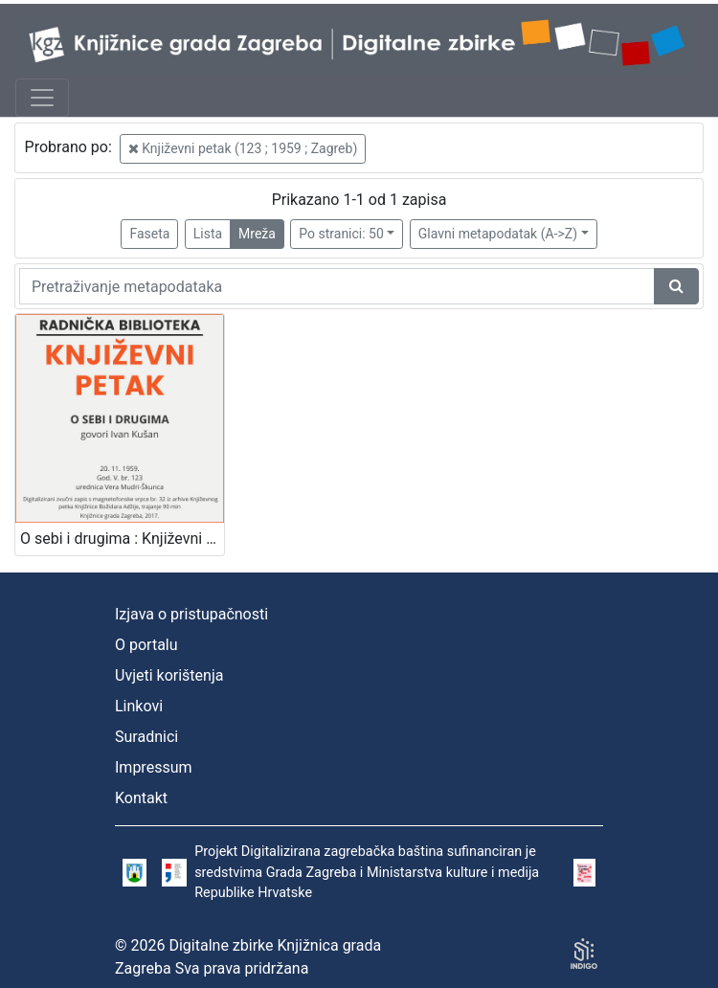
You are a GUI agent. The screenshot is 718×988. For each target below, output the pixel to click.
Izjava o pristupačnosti (191, 614)
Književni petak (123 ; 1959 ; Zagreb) (243, 148)
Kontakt (141, 798)
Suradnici (146, 737)
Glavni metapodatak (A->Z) (497, 233)
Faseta (149, 233)
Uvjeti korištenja (169, 675)
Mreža (257, 233)
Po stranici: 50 (341, 233)
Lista (207, 233)
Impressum (153, 767)
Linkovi (139, 706)
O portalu (146, 645)
